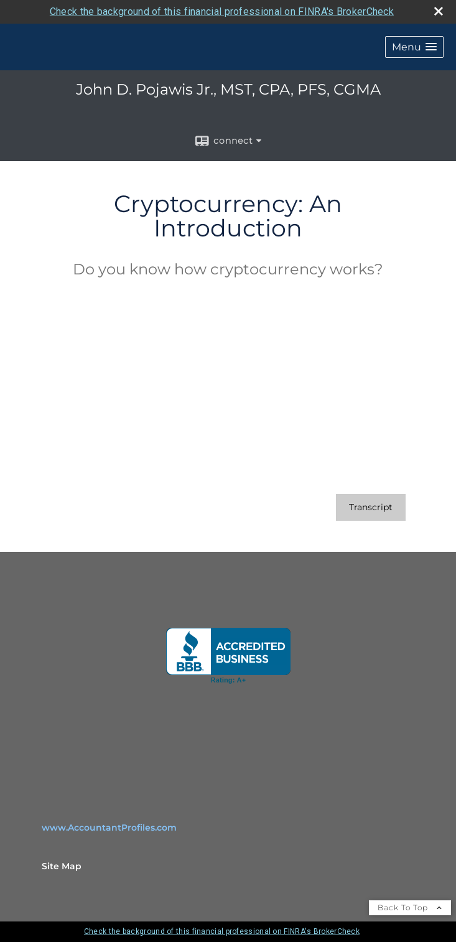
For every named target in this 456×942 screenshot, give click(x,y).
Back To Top (410, 907)
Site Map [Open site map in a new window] (61, 866)
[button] (414, 47)
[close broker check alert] (439, 11)
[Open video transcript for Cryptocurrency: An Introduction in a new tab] (371, 507)
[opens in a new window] (228, 656)
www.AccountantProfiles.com (109, 827)
